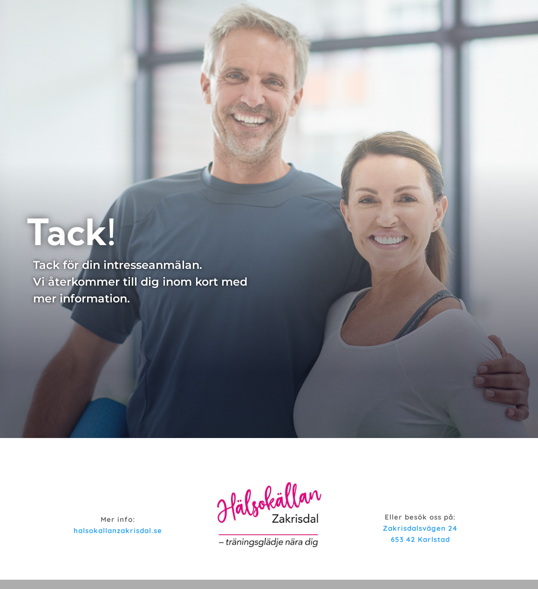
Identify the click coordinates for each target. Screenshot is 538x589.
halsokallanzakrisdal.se (118, 530)
